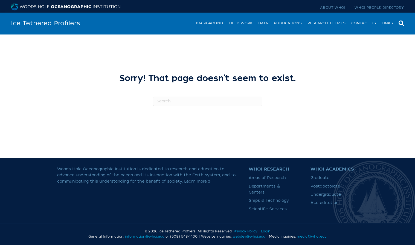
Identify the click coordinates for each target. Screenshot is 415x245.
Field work (241, 23)
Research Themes (326, 23)
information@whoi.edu (144, 236)
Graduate (319, 177)
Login (265, 231)
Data (263, 23)
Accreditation (324, 202)
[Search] (400, 22)
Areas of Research (267, 177)
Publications (288, 23)
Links (387, 23)
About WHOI (332, 7)
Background (209, 23)
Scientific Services (268, 209)
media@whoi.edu (312, 236)
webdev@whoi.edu (249, 236)
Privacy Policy (245, 231)
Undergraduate (325, 194)
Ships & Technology (269, 200)
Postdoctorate (325, 186)
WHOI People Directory (379, 7)
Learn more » (197, 181)
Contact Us (363, 23)
